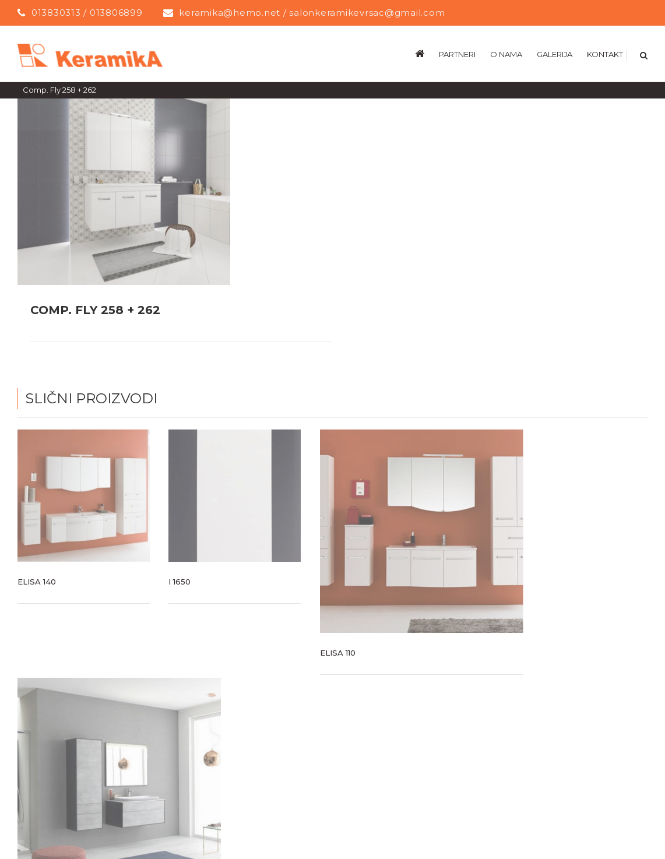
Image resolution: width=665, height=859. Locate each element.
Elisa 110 (338, 652)
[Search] (643, 53)
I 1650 (179, 581)
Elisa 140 (36, 581)
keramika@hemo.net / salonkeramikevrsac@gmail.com (312, 12)
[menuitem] (427, 53)
